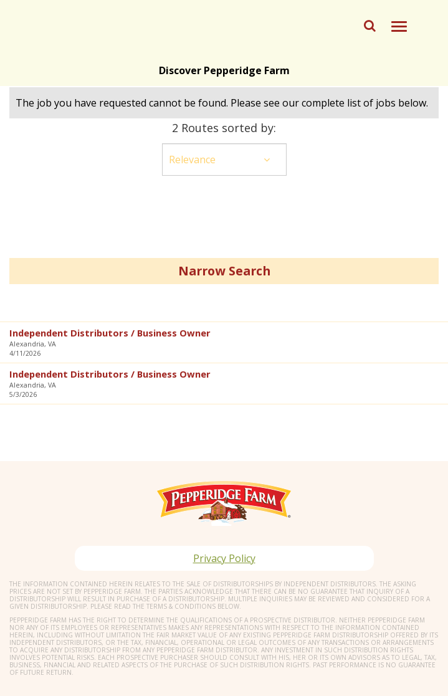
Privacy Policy (224, 558)
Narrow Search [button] (224, 270)
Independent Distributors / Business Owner (110, 333)
